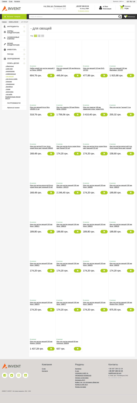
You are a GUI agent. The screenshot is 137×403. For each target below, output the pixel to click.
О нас (10, 1)
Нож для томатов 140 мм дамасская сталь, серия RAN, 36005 (93, 109)
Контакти (17, 1)
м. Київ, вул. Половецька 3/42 (55, 6)
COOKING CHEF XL (81, 373)
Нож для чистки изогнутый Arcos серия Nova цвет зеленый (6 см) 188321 (41, 187)
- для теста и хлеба (11, 79)
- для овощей (9, 76)
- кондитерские (10, 71)
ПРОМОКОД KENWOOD (83, 375)
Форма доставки (80, 387)
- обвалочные (9, 66)
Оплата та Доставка (81, 378)
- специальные (9, 84)
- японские (8, 81)
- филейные (9, 86)
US (128, 1)
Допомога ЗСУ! (80, 380)
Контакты (78, 368)
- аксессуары (9, 92)
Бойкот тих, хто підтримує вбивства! (87, 382)
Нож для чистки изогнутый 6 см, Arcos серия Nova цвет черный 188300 (121, 148)
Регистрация (107, 8)
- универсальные (10, 74)
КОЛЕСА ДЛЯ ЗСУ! (81, 384)
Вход (106, 6)
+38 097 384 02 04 (82, 6)
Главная (4, 1)
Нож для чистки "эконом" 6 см (120, 107)
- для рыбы (8, 94)
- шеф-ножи (9, 69)
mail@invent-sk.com (114, 373)
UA (134, 1)
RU (131, 1)
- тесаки (7, 89)
